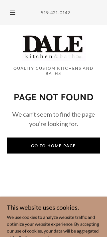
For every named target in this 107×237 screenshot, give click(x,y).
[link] (54, 47)
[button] (12, 12)
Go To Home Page (53, 145)
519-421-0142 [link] (55, 12)
